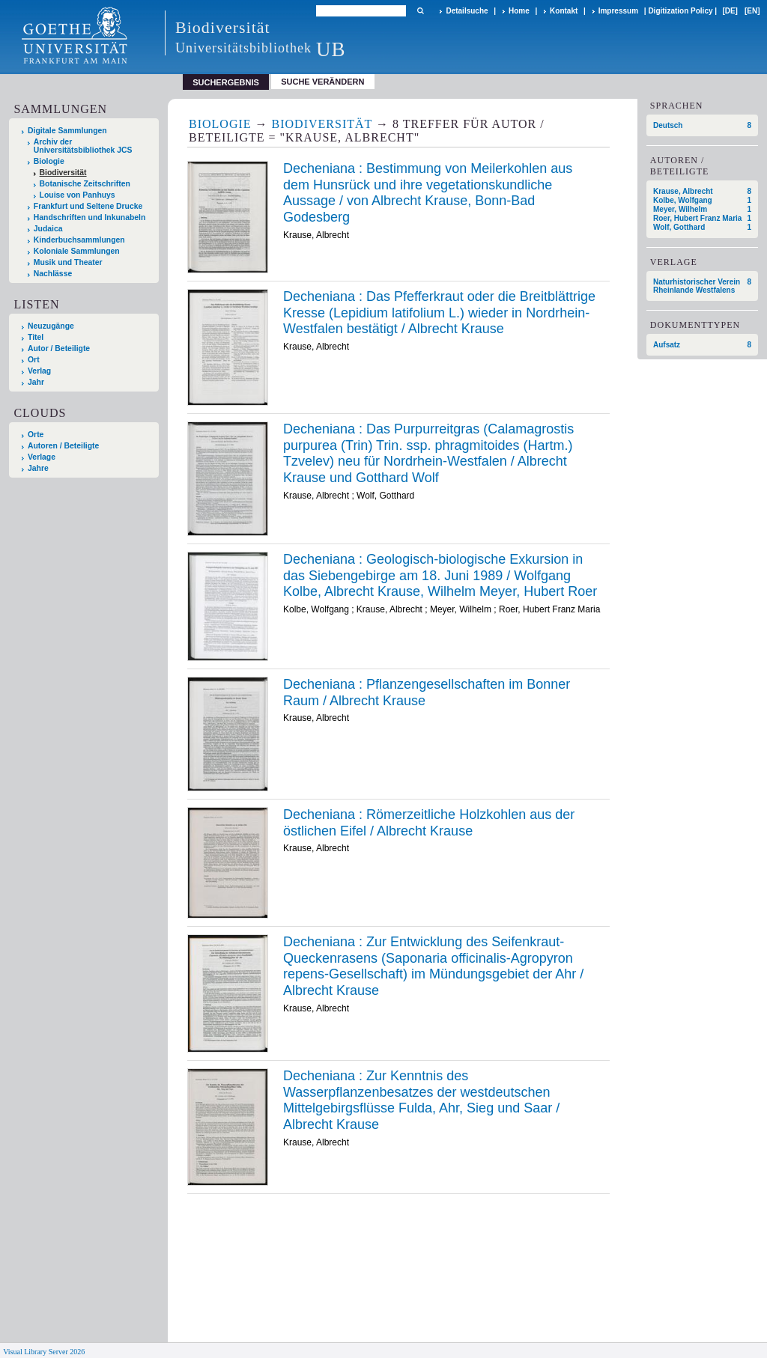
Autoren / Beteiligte (63, 446)
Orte (35, 434)
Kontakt (563, 11)
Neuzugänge (51, 326)
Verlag (39, 371)
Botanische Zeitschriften (85, 184)
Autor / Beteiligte (59, 348)
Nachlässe (53, 274)
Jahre (38, 468)
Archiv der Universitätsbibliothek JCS (83, 146)
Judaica (48, 229)
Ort (34, 360)
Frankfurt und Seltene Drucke (88, 206)
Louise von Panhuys (77, 195)
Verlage (41, 457)
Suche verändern (322, 81)
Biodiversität (63, 172)
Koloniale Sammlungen (77, 251)
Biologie (49, 161)
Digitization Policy (680, 11)
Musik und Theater (68, 262)
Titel (35, 337)
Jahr (36, 382)
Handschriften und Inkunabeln (90, 217)
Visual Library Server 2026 (44, 1352)
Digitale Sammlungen (67, 131)
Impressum (618, 11)
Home (519, 11)
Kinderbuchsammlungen (79, 240)
